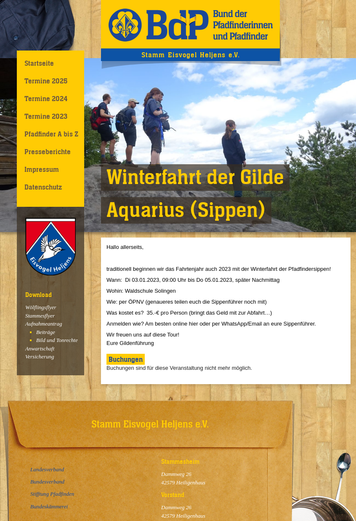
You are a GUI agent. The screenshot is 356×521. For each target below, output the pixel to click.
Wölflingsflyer (40, 307)
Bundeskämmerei (49, 506)
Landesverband (47, 469)
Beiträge (45, 332)
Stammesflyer (40, 316)
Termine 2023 (45, 116)
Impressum (41, 169)
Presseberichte (47, 151)
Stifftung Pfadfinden (52, 494)
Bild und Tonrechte (57, 340)
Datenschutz (43, 187)
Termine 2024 (45, 98)
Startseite (39, 63)
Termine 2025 (45, 81)
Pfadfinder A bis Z (51, 134)
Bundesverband (47, 481)
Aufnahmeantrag (43, 324)
